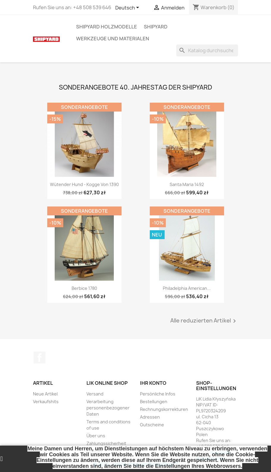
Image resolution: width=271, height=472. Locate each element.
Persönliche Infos (157, 394)
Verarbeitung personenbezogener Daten (108, 408)
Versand (94, 394)
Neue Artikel (45, 394)
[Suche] (207, 50)
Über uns (95, 435)
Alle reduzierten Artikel (204, 321)
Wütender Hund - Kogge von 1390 (84, 184)
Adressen (150, 417)
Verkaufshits (46, 401)
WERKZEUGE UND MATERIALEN (112, 38)
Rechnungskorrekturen (164, 409)
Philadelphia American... (187, 288)
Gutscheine (152, 424)
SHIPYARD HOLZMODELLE (106, 26)
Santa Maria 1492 (187, 184)
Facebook (39, 357)
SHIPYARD (156, 26)
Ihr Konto (153, 383)
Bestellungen (153, 401)
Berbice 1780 (84, 288)
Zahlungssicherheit (106, 443)
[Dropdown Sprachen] (128, 8)
